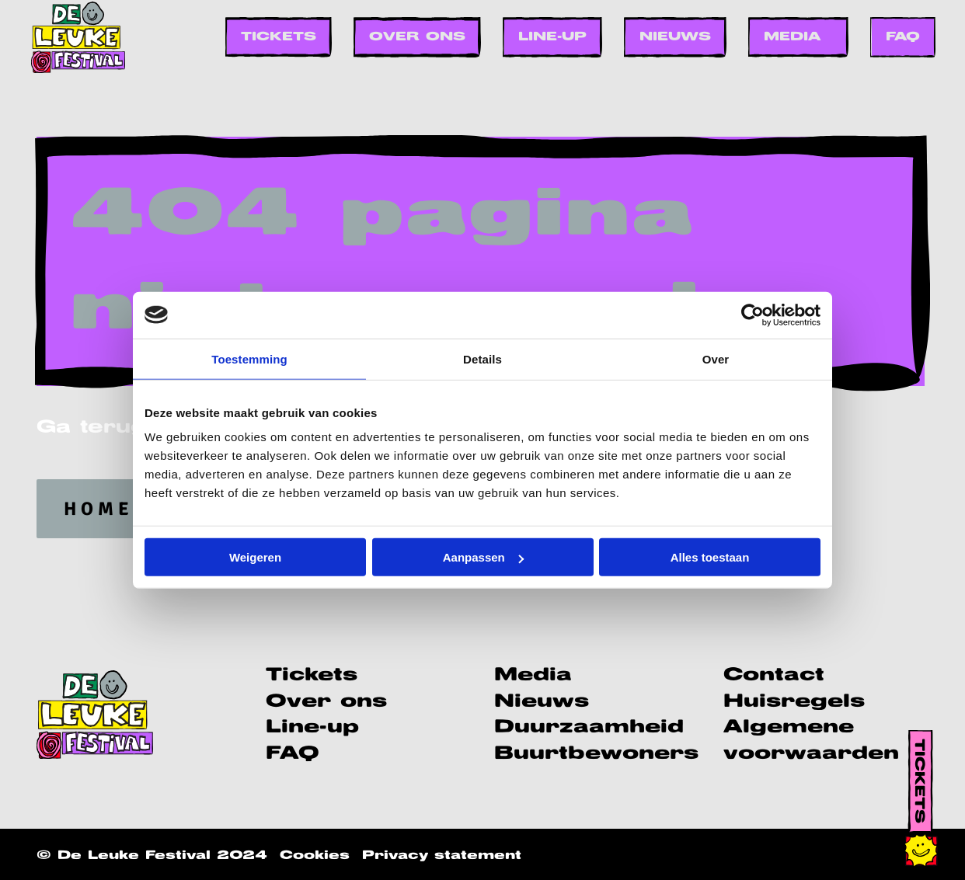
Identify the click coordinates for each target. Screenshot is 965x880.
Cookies (315, 855)
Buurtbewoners (596, 754)
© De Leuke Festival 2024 (152, 855)
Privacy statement (441, 855)
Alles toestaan (710, 557)
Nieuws (675, 37)
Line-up (552, 37)
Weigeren (255, 557)
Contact (773, 675)
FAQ (903, 37)
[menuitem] (278, 37)
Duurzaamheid (589, 727)
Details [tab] (482, 358)
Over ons (417, 37)
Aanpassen (483, 557)
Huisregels (794, 702)
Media (792, 37)
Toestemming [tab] (249, 358)
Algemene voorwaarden (811, 740)
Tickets (278, 37)
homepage (130, 508)
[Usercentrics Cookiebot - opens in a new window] (752, 314)
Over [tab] (716, 358)
